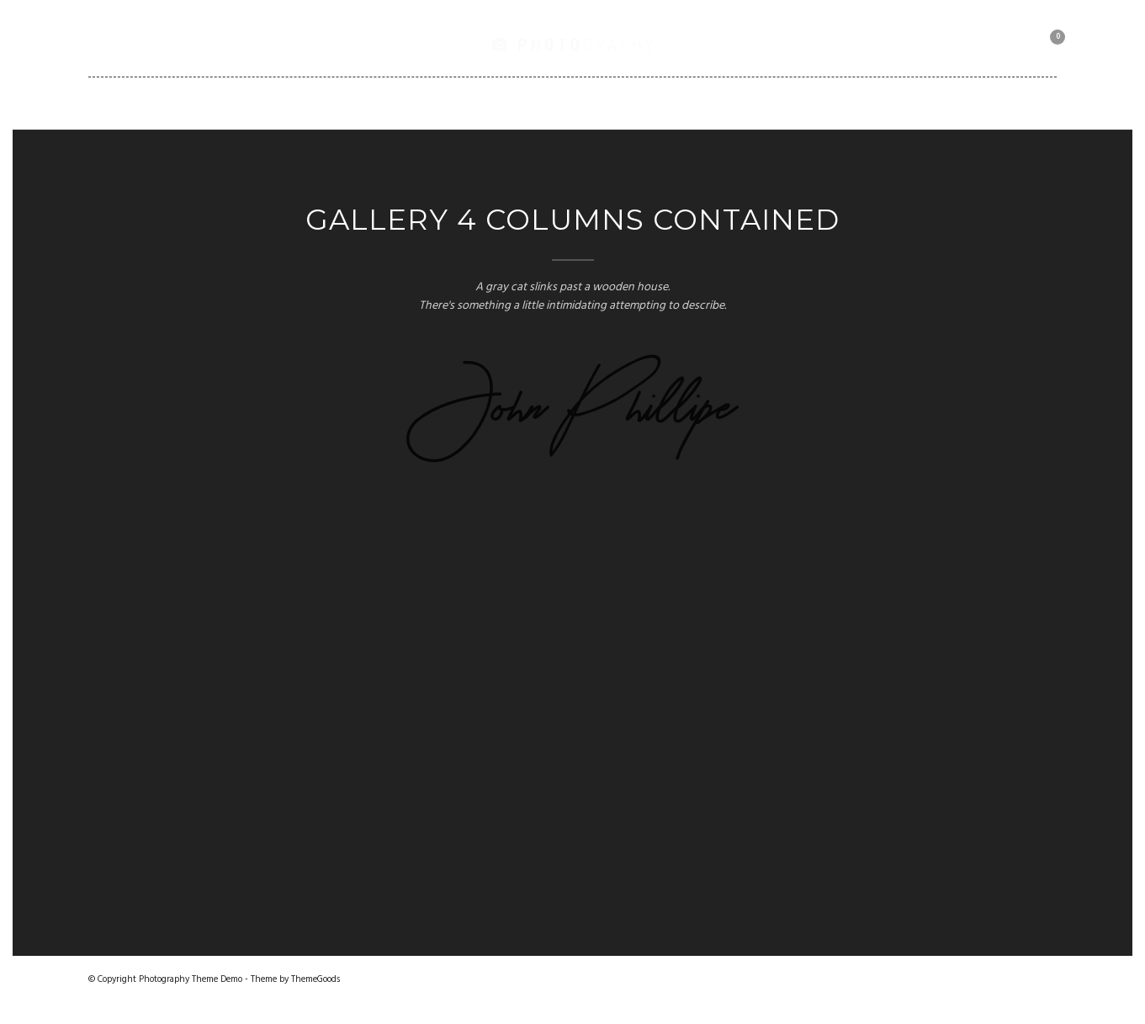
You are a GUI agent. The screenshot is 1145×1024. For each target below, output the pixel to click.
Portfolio (383, 103)
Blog (546, 103)
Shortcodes (640, 103)
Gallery (287, 103)
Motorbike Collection (867, 103)
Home (209, 103)
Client (737, 103)
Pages (474, 103)
